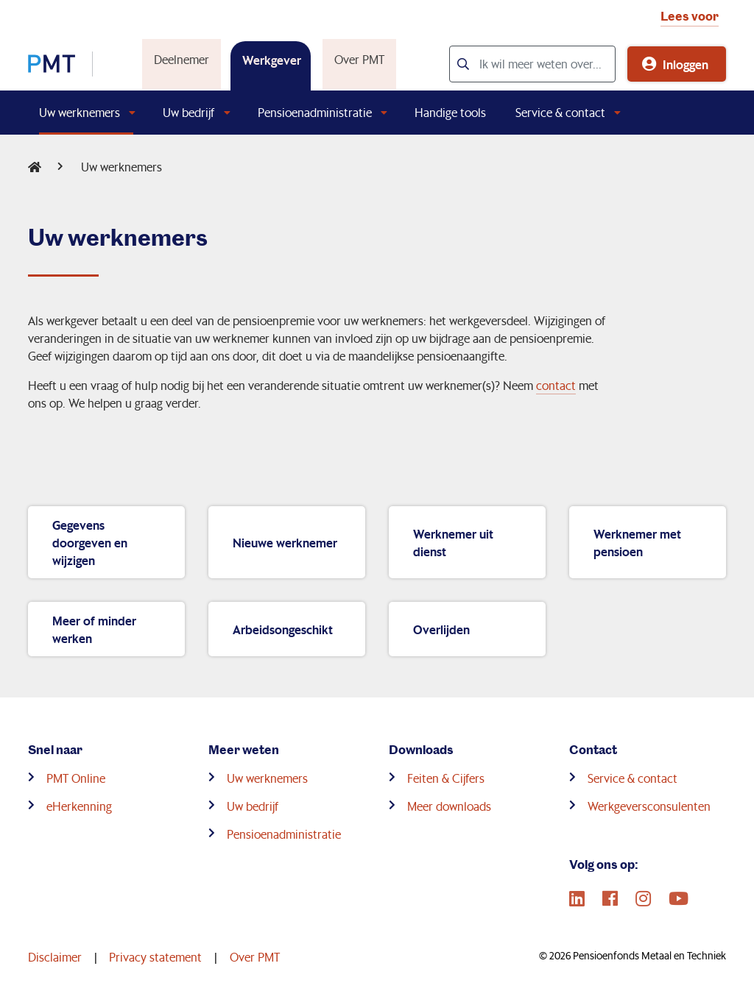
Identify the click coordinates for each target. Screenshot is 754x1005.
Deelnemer (180, 59)
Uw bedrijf (188, 112)
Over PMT (358, 59)
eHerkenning (79, 806)
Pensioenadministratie (315, 112)
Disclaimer (55, 957)
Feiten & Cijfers (446, 778)
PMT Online (75, 778)
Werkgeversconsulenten (649, 806)
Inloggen (685, 64)
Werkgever (270, 60)
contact (556, 385)
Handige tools (450, 112)
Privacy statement (155, 957)
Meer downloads (449, 806)
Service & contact (560, 112)
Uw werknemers (79, 112)
